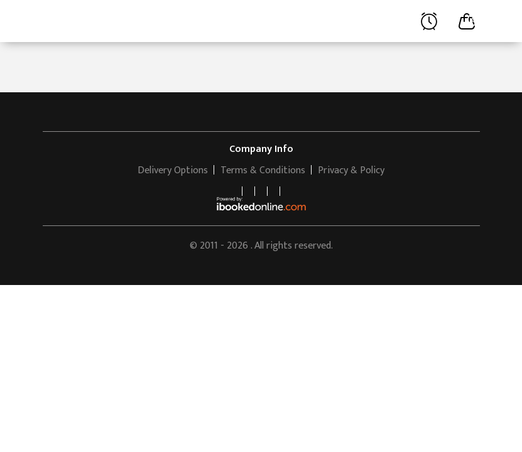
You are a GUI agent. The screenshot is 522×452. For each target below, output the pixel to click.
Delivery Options (173, 170)
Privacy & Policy (351, 170)
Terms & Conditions (262, 170)
